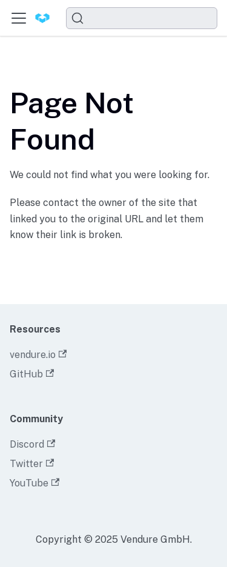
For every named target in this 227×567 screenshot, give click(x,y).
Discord (32, 444)
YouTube (34, 483)
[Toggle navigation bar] (19, 18)
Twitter (32, 463)
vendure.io (38, 354)
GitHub (32, 374)
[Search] (141, 18)
